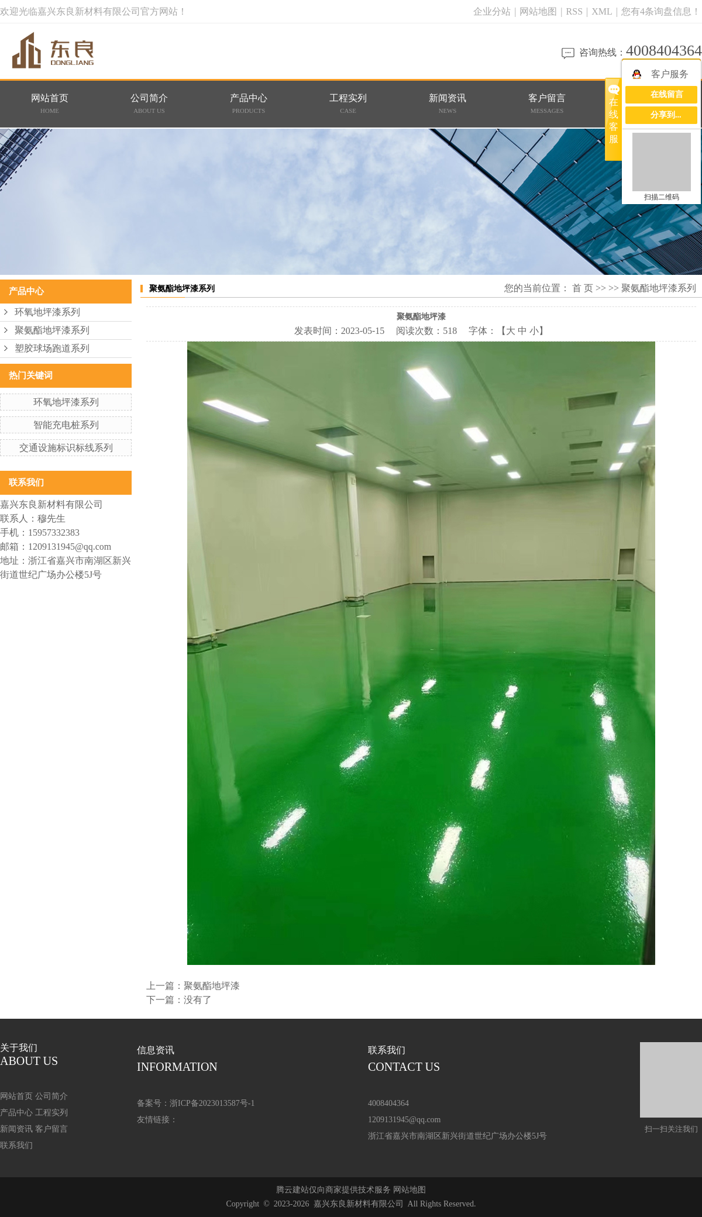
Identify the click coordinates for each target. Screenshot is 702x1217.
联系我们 (16, 1145)
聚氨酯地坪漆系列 (52, 330)
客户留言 (547, 104)
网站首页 (50, 104)
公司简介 (149, 104)
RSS (574, 11)
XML (601, 11)
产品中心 (249, 104)
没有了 (198, 1000)
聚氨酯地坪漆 (212, 986)
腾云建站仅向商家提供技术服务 (333, 1189)
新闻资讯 (448, 104)
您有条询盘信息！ (661, 11)
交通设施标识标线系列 (66, 448)
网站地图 (539, 11)
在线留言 (667, 94)
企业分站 (492, 11)
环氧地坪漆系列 (47, 312)
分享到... (666, 115)
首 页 (582, 288)
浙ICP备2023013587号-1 (212, 1103)
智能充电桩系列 (66, 425)
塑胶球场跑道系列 (52, 348)
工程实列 (348, 104)
